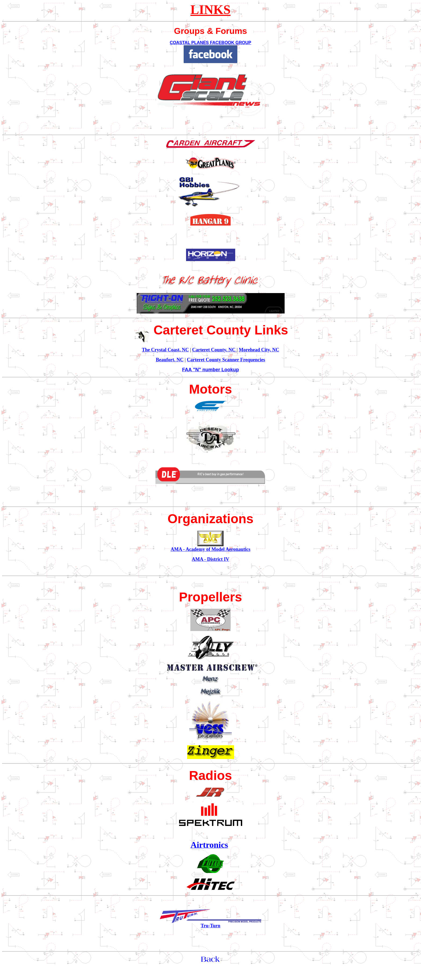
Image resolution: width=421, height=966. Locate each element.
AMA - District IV (210, 559)
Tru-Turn (210, 925)
